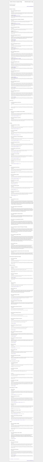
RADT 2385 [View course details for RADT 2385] (17, 77)
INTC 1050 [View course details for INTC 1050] (15, 394)
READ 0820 (18, 178)
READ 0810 (18, 140)
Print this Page (32, 6)
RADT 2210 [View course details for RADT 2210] (15, 67)
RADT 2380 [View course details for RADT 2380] (19, 23)
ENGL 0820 (15, 178)
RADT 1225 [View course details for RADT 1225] (15, 23)
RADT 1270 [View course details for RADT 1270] (15, 87)
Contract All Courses (28, 6)
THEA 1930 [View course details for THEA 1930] (15, 342)
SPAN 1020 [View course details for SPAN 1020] (15, 189)
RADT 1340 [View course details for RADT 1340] (15, 39)
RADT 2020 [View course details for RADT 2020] (20, 58)
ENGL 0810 (15, 140)
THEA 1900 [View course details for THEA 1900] (15, 323)
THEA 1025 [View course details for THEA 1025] (15, 353)
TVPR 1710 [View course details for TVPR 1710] (15, 277)
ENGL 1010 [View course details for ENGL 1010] (15, 438)
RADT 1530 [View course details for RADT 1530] (17, 23)
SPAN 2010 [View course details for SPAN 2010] (15, 195)
